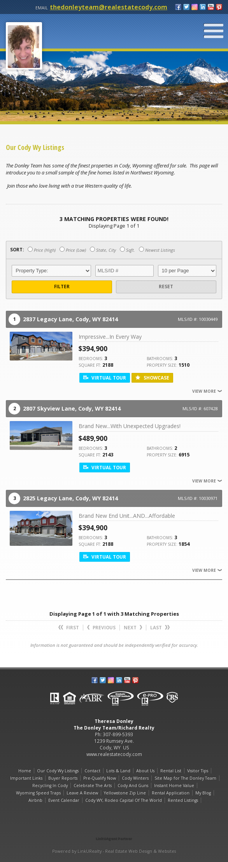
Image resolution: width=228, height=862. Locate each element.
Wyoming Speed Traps (38, 793)
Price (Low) (73, 250)
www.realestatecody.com (114, 754)
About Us (145, 770)
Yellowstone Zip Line (125, 793)
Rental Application (170, 793)
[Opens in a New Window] (114, 827)
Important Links (26, 778)
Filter (62, 286)
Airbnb (35, 800)
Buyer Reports (62, 778)
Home (24, 770)
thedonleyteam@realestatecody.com (108, 7)
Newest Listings (157, 250)
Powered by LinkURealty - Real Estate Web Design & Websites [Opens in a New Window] (114, 851)
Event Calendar (63, 800)
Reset (166, 286)
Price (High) (42, 250)
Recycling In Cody (50, 785)
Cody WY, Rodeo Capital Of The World (123, 800)
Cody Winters (135, 778)
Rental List (170, 770)
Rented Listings (183, 800)
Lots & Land (118, 770)
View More (207, 391)
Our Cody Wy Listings (58, 770)
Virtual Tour (104, 378)
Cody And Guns (133, 785)
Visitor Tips (197, 770)
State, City (103, 250)
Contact (92, 770)
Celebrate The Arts (93, 785)
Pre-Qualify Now (99, 778)
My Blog (203, 793)
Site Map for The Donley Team (185, 778)
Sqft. (127, 250)
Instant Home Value (174, 785)
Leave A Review (82, 793)
